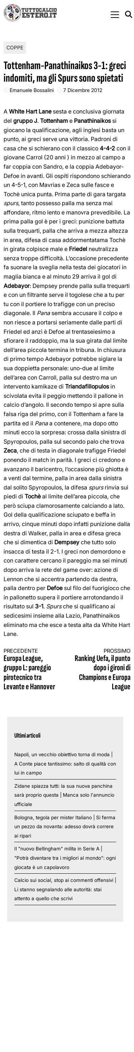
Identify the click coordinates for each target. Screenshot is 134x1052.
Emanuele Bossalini (32, 90)
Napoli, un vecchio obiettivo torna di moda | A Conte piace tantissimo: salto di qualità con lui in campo (65, 764)
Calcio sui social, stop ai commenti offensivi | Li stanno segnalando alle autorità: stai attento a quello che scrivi (65, 889)
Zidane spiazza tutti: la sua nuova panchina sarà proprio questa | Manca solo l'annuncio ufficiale (64, 795)
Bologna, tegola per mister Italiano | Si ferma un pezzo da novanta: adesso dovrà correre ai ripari (64, 827)
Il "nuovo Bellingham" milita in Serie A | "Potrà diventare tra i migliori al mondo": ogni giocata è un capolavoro (65, 858)
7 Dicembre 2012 (82, 90)
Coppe (14, 47)
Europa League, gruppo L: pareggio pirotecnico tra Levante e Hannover (32, 670)
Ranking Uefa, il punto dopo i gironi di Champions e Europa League (101, 670)
